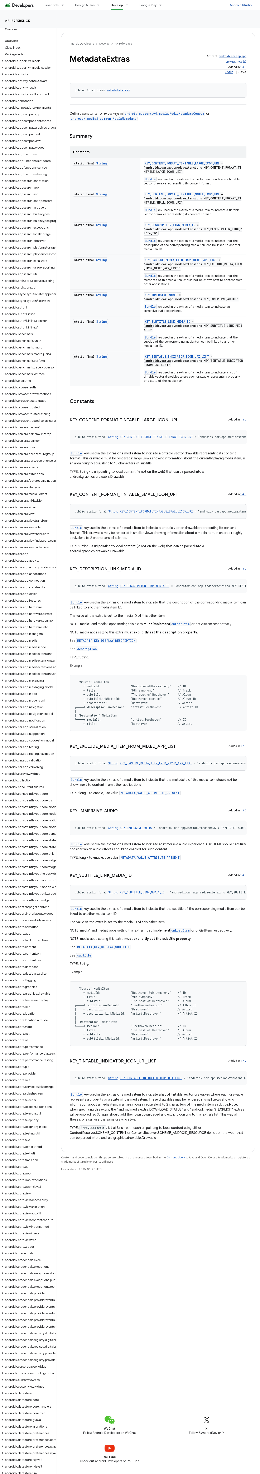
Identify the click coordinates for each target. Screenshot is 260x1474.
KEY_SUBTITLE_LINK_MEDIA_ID (167, 321)
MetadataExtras (118, 90)
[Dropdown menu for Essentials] (64, 5)
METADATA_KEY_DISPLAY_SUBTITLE (103, 947)
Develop (104, 43)
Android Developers (82, 43)
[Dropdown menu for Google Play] (162, 5)
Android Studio (241, 5)
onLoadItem (180, 624)
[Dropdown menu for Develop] (128, 5)
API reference (17, 20)
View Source (234, 62)
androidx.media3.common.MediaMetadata (103, 119)
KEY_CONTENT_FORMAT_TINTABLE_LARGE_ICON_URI (182, 163)
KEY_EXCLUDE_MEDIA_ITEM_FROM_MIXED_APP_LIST (181, 260)
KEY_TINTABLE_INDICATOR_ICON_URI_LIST (177, 356)
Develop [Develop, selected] (117, 5)
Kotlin (229, 72)
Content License (177, 1157)
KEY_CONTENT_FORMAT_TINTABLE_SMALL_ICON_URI (182, 194)
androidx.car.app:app (232, 56)
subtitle (84, 955)
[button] (27, 61)
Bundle (150, 179)
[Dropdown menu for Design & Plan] (100, 5)
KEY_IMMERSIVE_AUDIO (161, 295)
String (101, 163)
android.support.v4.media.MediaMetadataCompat (164, 114)
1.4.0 (243, 67)
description (87, 649)
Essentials (51, 5)
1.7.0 (243, 746)
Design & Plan (85, 5)
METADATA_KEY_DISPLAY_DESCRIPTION (106, 641)
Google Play (148, 5)
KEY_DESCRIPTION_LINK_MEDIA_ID (170, 225)
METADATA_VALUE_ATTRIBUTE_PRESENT (150, 793)
